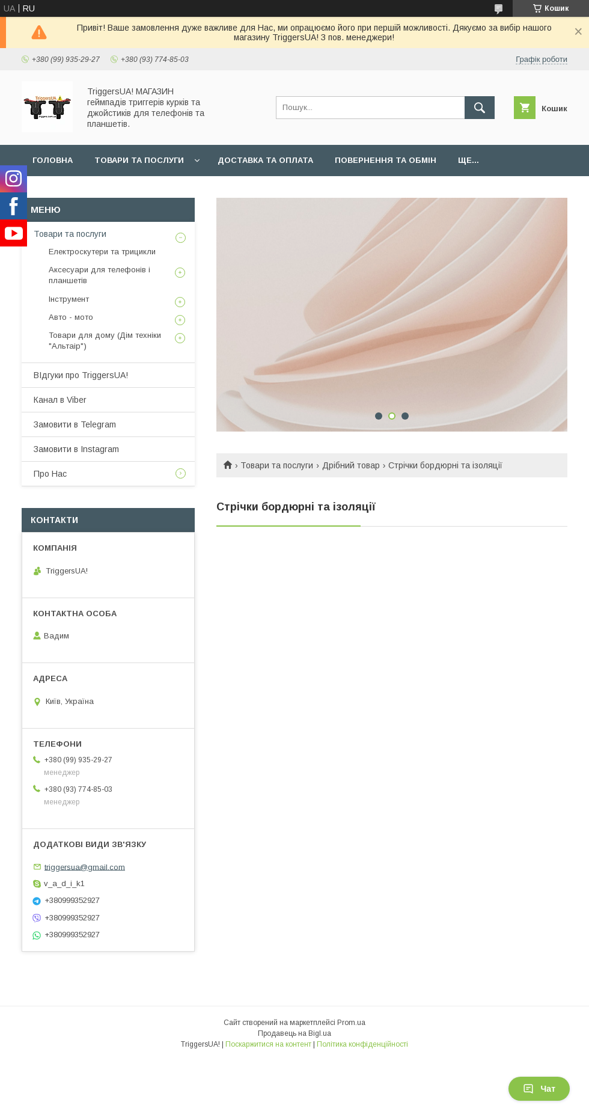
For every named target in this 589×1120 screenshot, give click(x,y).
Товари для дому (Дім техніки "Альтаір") (105, 340)
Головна (52, 160)
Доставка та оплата (265, 160)
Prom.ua (351, 1022)
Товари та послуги (139, 160)
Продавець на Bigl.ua (294, 1033)
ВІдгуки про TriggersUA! (81, 375)
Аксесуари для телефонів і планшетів (99, 275)
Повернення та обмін (385, 160)
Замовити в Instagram (76, 449)
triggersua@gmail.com (84, 866)
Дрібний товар (351, 465)
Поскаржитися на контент (268, 1044)
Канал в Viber (60, 400)
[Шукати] (480, 107)
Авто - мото (71, 317)
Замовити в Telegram (75, 424)
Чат (539, 1088)
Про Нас (50, 474)
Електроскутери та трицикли (102, 251)
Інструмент (69, 299)
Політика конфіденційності (362, 1044)
